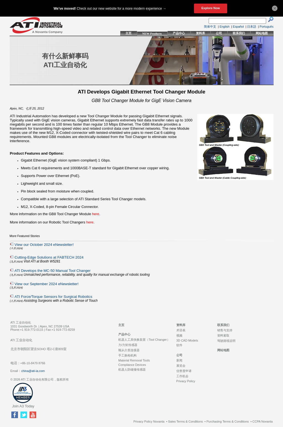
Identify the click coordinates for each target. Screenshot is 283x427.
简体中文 (210, 26)
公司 (219, 33)
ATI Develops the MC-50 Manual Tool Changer (53, 271)
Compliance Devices (132, 364)
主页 (128, 33)
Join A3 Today (23, 406)
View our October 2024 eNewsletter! (44, 245)
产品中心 (179, 33)
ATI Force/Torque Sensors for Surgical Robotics (53, 297)
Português (266, 26)
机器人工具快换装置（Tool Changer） (144, 339)
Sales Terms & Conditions (185, 421)
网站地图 (262, 33)
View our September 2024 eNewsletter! (47, 284)
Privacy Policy (185, 381)
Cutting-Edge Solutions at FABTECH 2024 (49, 257)
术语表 (180, 330)
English (224, 26)
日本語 (251, 26)
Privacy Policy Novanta (149, 421)
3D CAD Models (187, 340)
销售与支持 (224, 330)
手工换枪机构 (127, 355)
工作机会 (182, 376)
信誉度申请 (184, 371)
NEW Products (152, 33)
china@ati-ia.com (33, 371)
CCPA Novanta (262, 421)
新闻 (179, 360)
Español (238, 26)
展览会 (180, 365)
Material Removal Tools (134, 360)
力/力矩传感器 (127, 345)
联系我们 (239, 33)
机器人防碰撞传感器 (132, 369)
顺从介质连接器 (129, 350)
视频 (179, 335)
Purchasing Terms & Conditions (227, 421)
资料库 (200, 33)
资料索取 (223, 335)
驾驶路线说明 (226, 340)
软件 (179, 345)
